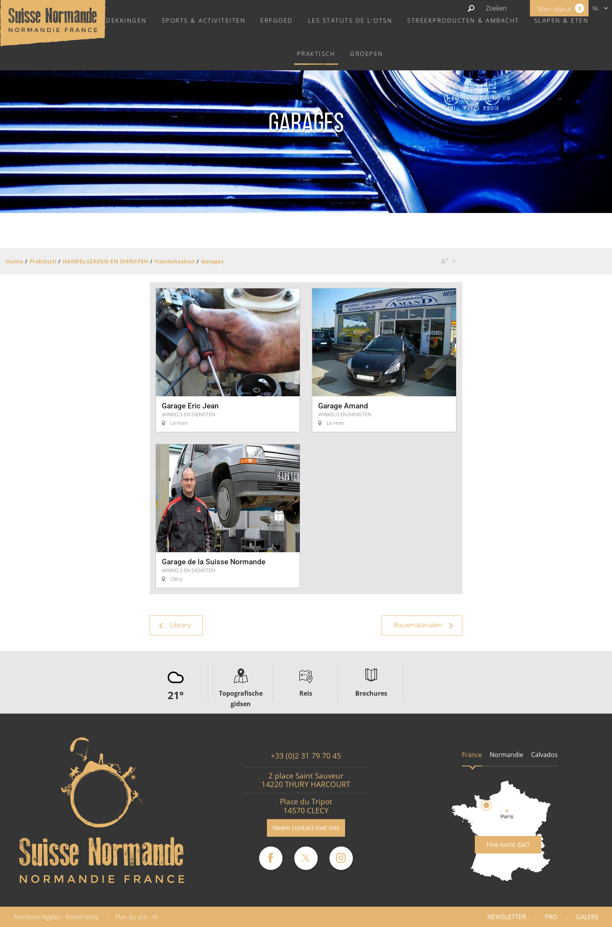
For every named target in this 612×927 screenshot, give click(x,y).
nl (595, 8)
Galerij (587, 917)
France (472, 754)
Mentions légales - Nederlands (56, 917)
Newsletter (506, 917)
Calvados (544, 754)
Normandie (506, 754)
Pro (551, 917)
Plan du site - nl (136, 917)
